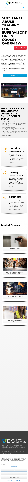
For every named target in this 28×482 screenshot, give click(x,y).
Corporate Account (14, 78)
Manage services (14, 466)
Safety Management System (10, 406)
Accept (14, 470)
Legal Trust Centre (7, 447)
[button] (26, 455)
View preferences (14, 477)
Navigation (14, 7)
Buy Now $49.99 (20, 48)
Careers (5, 440)
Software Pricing (7, 444)
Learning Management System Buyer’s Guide (14, 431)
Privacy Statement (16, 480)
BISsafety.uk (11, 384)
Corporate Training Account (9, 412)
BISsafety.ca (17, 379)
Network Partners (7, 418)
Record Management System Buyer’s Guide (13, 437)
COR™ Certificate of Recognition (11, 428)
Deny (14, 473)
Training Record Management (10, 403)
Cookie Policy (9, 480)
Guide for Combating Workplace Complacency (14, 434)
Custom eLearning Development (11, 422)
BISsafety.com (11, 381)
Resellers (5, 415)
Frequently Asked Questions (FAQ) (11, 425)
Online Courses (6, 409)
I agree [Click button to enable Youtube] (14, 101)
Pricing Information (15, 75)
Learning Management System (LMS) (12, 400)
